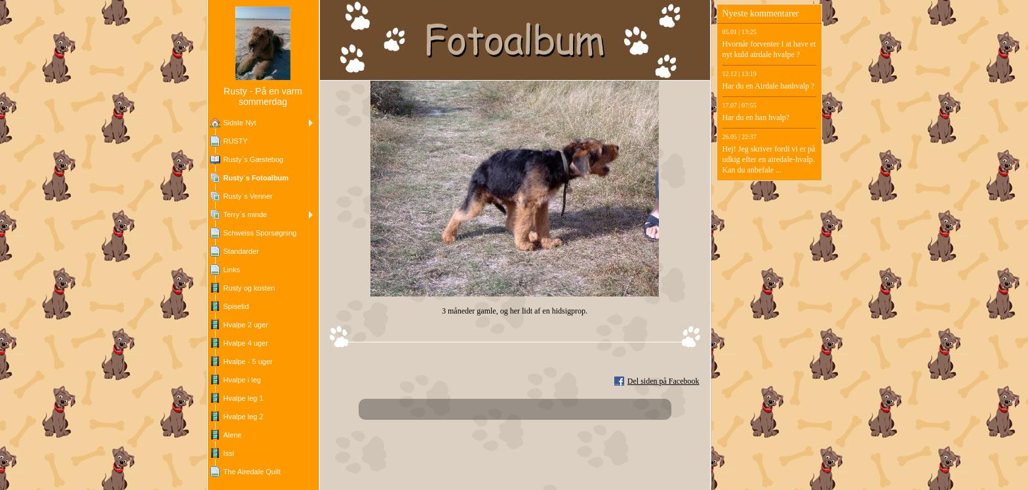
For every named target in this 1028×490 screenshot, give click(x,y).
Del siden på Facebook (663, 381)
